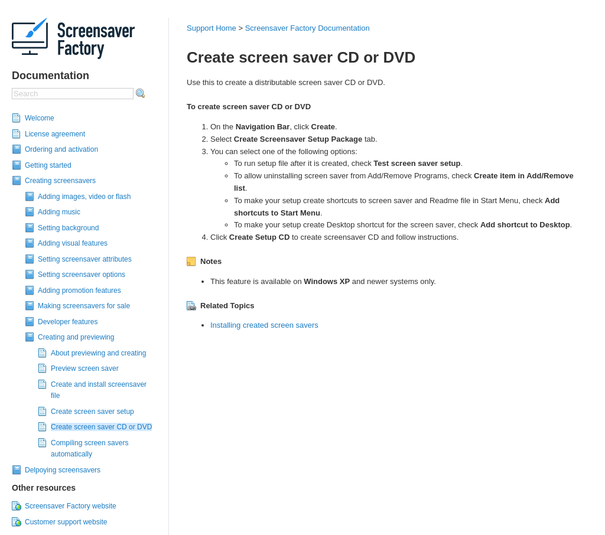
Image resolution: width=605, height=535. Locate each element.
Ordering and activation (61, 149)
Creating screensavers (60, 181)
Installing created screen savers (264, 325)
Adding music (59, 212)
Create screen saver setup (92, 411)
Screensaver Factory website (70, 506)
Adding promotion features (79, 290)
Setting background (68, 228)
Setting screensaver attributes (85, 259)
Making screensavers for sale (84, 306)
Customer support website (66, 522)
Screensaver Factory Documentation (307, 28)
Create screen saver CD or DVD (101, 427)
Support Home (211, 28)
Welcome (39, 118)
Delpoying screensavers (62, 470)
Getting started (48, 165)
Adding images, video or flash (84, 197)
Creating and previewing (76, 337)
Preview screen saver (85, 368)
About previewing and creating (98, 353)
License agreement (55, 134)
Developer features (67, 322)
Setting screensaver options (81, 274)
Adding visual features (73, 243)
